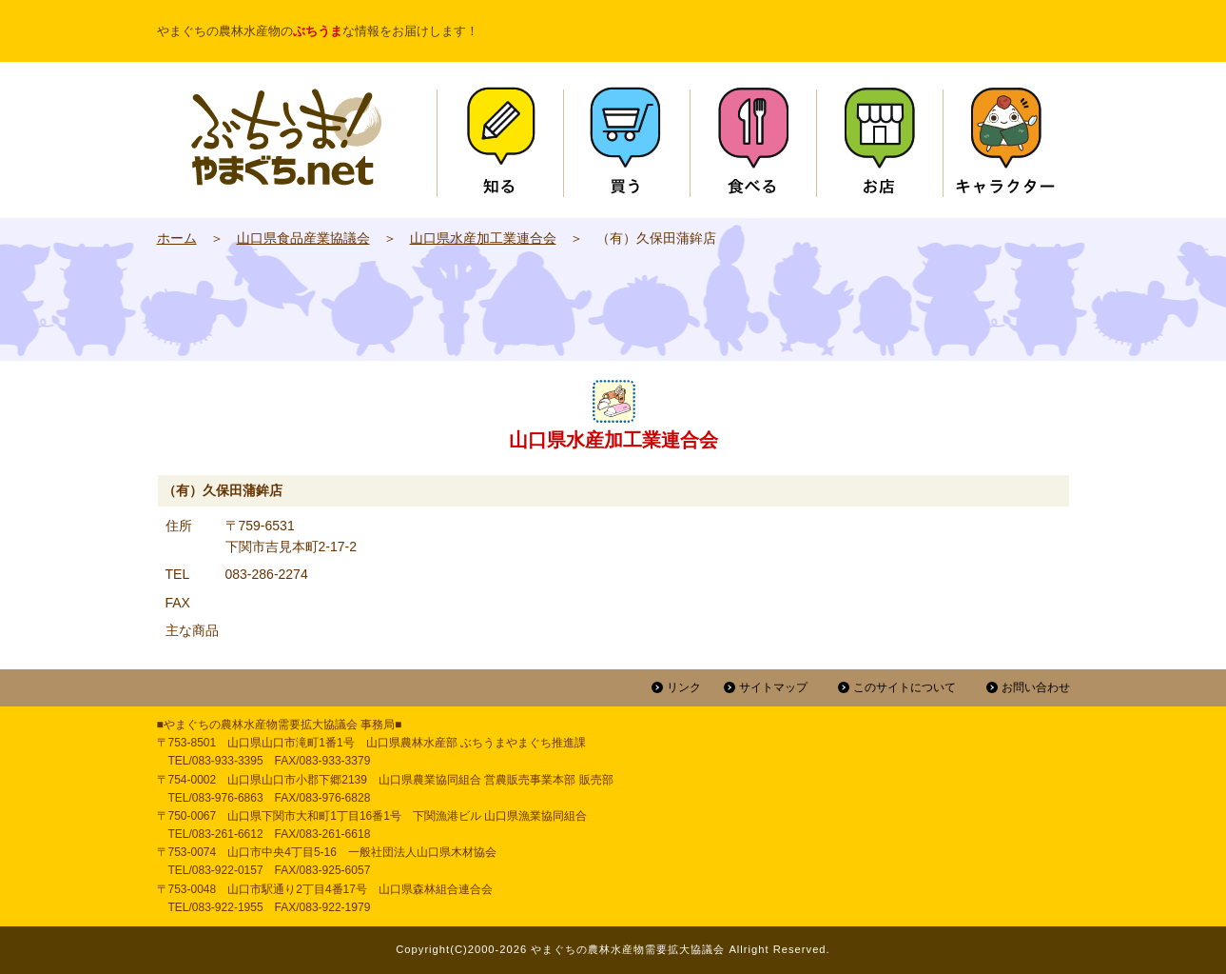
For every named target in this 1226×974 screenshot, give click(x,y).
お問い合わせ (1036, 687)
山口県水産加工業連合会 (483, 238)
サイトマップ (773, 687)
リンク (684, 687)
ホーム (177, 238)
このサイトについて (904, 687)
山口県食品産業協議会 (303, 238)
